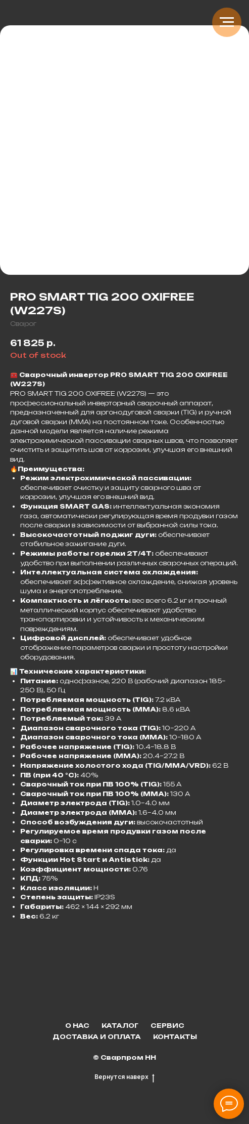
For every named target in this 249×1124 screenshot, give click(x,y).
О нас (77, 1025)
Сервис (167, 1025)
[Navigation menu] (227, 22)
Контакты (175, 1036)
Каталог (120, 1025)
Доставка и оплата (97, 1036)
